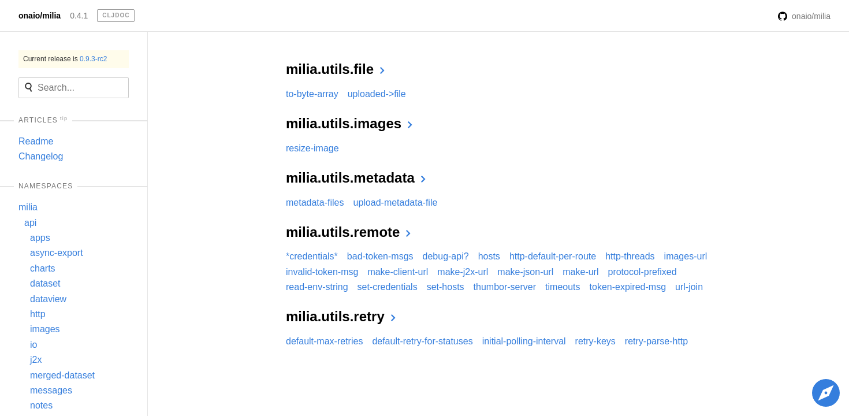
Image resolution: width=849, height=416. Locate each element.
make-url (580, 272)
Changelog (40, 156)
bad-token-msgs (380, 256)
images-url (686, 256)
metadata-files (315, 202)
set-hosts (445, 287)
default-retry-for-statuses (422, 341)
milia (28, 207)
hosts (489, 256)
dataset (45, 283)
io (33, 345)
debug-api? (446, 256)
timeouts (562, 287)
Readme (35, 141)
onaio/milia (39, 15)
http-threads (629, 256)
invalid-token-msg (322, 272)
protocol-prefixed (642, 272)
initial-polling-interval (524, 341)
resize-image (312, 148)
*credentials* (312, 256)
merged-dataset (62, 375)
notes (41, 405)
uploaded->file (377, 94)
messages (51, 390)
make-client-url (397, 272)
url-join (689, 287)
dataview (48, 299)
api (30, 223)
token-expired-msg (628, 287)
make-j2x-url (462, 272)
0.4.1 (79, 15)
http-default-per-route (552, 256)
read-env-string (317, 287)
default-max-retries (324, 341)
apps (40, 238)
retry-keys (595, 341)
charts (42, 268)
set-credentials (388, 287)
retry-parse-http (656, 341)
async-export (56, 253)
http (38, 314)
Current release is (65, 59)
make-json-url (525, 272)
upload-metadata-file (395, 202)
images (45, 329)
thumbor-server (505, 287)
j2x (36, 360)
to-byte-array (312, 94)
